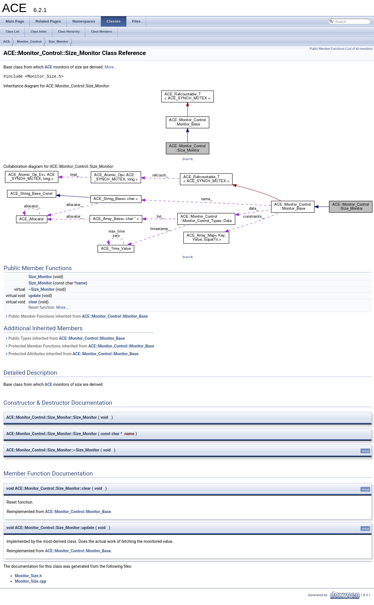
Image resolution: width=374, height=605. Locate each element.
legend (187, 158)
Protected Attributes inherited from (71, 353)
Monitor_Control (29, 41)
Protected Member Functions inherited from (79, 346)
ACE (6, 41)
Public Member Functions (327, 49)
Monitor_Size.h (28, 575)
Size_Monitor (58, 41)
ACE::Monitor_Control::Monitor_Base (115, 316)
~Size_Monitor (42, 289)
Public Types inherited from (65, 338)
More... (111, 67)
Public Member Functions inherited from (76, 316)
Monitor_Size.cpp (30, 581)
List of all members (360, 49)
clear (33, 302)
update (35, 295)
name (81, 283)
